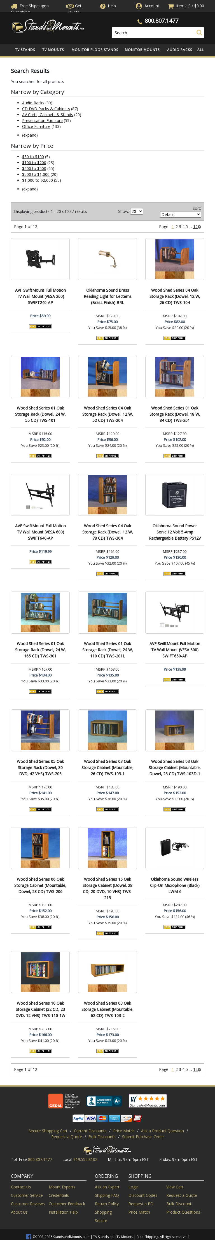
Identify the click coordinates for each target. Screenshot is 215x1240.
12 (195, 226)
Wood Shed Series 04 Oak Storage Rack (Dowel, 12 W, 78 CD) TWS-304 (107, 532)
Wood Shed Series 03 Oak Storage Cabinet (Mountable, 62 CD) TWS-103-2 (107, 1009)
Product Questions (183, 1212)
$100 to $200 (34, 162)
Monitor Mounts (142, 49)
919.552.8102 (85, 1159)
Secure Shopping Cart (48, 1130)
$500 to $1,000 (36, 174)
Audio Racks (179, 49)
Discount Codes (142, 1195)
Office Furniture (36, 126)
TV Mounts (53, 49)
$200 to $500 (34, 168)
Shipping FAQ (107, 1195)
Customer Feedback (67, 1203)
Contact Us (21, 1187)
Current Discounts (90, 1130)
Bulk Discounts (102, 1136)
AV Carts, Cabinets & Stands (47, 114)
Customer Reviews (28, 1203)
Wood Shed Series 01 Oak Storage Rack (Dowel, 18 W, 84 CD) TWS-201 (174, 414)
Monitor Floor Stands (95, 49)
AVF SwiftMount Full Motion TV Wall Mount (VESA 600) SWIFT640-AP (40, 532)
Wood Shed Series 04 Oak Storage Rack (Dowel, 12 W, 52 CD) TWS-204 (107, 414)
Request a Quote (66, 1136)
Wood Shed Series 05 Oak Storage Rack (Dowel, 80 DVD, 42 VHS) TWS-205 (40, 767)
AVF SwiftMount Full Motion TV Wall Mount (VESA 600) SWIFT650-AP (174, 650)
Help (107, 5)
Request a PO (140, 1203)
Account (151, 5)
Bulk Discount (178, 1203)
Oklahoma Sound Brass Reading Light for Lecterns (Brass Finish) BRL (108, 296)
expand (29, 135)
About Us (19, 1212)
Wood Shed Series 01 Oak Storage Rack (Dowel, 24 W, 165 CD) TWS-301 (40, 650)
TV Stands (25, 49)
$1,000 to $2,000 (37, 180)
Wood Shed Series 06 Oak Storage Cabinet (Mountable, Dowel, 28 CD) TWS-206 (40, 885)
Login (133, 1187)
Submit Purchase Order (143, 1136)
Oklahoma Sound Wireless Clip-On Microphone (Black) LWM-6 (175, 885)
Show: (123, 211)
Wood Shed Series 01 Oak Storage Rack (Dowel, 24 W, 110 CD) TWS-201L (107, 650)
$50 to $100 (33, 156)
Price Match (124, 1130)
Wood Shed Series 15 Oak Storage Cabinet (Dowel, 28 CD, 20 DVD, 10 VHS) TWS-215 (107, 888)
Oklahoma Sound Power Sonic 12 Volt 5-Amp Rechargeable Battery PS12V (175, 532)
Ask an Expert (107, 1187)
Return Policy (107, 1203)
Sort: (197, 208)
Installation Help (63, 1212)
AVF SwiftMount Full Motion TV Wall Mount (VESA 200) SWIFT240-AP (40, 296)
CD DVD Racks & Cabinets (46, 108)
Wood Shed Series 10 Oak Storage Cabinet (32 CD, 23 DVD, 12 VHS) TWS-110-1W (40, 1009)
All (200, 49)
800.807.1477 (161, 21)
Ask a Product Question (162, 1130)
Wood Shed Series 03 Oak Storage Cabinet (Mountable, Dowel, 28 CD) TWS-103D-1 (175, 767)
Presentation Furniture (42, 120)
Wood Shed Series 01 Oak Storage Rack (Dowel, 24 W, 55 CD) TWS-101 (40, 414)
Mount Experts (62, 1187)
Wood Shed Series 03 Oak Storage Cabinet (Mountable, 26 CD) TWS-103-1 (107, 767)
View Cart (174, 1187)
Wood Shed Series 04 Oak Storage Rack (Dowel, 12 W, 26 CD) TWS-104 (174, 296)
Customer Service (27, 1195)
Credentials (59, 1195)
